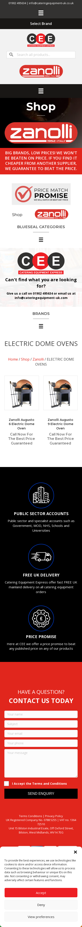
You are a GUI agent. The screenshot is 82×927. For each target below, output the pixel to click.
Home (13, 359)
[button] (75, 852)
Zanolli (38, 359)
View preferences (41, 917)
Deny (41, 905)
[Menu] (40, 12)
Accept (41, 893)
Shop (25, 359)
